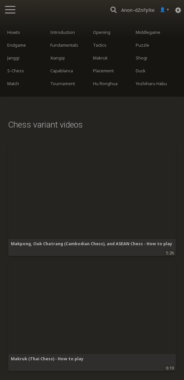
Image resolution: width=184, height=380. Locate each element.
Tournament (62, 83)
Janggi (13, 58)
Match (13, 83)
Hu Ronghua (105, 83)
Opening (101, 32)
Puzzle (142, 45)
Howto (13, 32)
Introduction (62, 32)
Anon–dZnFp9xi (137, 10)
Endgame (16, 45)
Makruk (100, 58)
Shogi (141, 58)
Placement (103, 71)
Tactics (99, 45)
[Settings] (178, 10)
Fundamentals (64, 45)
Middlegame (148, 32)
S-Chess (15, 71)
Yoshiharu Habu (151, 83)
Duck (141, 71)
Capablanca (61, 71)
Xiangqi (57, 58)
